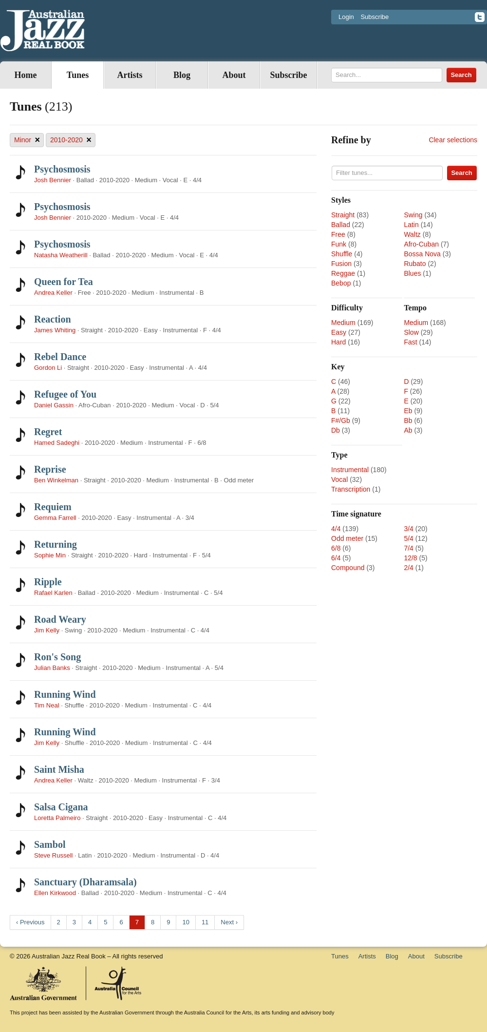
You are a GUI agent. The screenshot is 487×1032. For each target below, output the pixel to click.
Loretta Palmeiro (57, 818)
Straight (343, 215)
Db (335, 430)
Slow (411, 332)
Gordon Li (48, 367)
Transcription (350, 489)
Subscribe (374, 16)
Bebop (341, 283)
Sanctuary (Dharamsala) (85, 882)
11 (205, 922)
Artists (130, 75)
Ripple (48, 581)
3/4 (408, 529)
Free (338, 234)
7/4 (408, 548)
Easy (338, 332)
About (233, 75)
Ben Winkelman (56, 480)
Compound (348, 568)
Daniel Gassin (54, 405)
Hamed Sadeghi (56, 442)
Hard (338, 342)
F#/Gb (340, 420)
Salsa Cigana (61, 807)
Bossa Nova (422, 254)
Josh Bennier (52, 180)
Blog (181, 75)
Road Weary (60, 619)
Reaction (52, 319)
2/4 (408, 568)
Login (346, 16)
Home (26, 75)
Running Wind (65, 694)
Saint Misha (59, 769)
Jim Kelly (46, 630)
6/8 (335, 548)
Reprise (50, 469)
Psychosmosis (62, 169)
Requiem (53, 506)
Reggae (343, 273)
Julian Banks (52, 667)
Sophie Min (50, 555)
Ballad (340, 225)
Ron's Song (57, 656)
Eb (408, 411)
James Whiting (54, 330)
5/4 (408, 538)
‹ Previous (30, 922)
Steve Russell (53, 855)
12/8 (410, 558)
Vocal (339, 479)
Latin (411, 225)
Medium (343, 322)
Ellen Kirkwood (55, 893)
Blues (412, 273)
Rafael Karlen (53, 592)
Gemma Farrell (55, 517)
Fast (410, 342)
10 (185, 922)
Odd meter (347, 538)
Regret (48, 431)
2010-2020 (71, 140)
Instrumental (350, 470)
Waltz (412, 234)
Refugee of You (65, 394)
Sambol (49, 844)
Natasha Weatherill (61, 255)
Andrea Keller (53, 292)
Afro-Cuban (421, 244)
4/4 (335, 529)
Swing (413, 215)
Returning (55, 544)
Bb (408, 420)
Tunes (78, 75)
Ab (408, 430)
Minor (27, 140)
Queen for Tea (63, 281)
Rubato (415, 264)
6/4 (335, 558)
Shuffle (341, 254)
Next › (229, 922)
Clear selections (453, 140)
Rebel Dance (60, 356)
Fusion (341, 264)
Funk (338, 244)
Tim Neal (46, 705)
